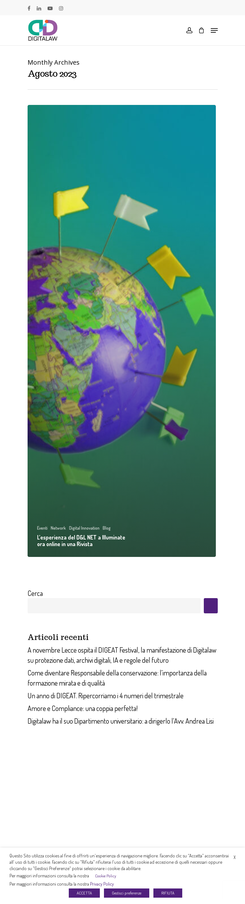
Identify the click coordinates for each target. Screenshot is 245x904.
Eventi (42, 528)
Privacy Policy (102, 884)
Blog (107, 528)
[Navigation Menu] (214, 30)
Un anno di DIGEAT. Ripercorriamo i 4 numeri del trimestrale (106, 695)
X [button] (234, 857)
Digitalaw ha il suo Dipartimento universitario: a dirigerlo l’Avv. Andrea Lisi (121, 720)
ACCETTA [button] (84, 892)
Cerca (35, 593)
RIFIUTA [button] (167, 892)
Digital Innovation (84, 528)
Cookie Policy (105, 875)
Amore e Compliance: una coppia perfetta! (83, 708)
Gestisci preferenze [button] (126, 892)
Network (58, 528)
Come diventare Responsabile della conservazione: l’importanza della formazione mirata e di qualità (117, 677)
